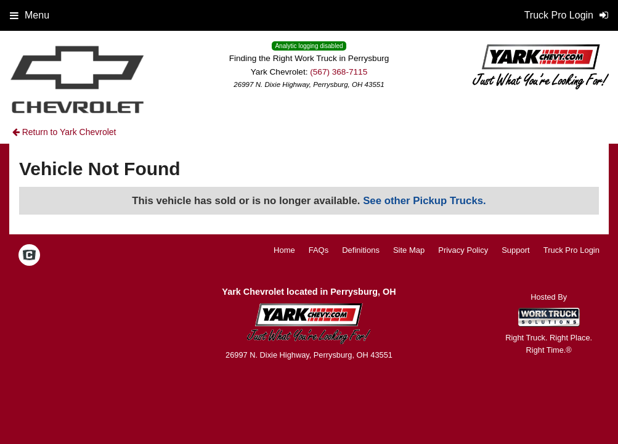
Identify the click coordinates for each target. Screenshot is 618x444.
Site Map (409, 250)
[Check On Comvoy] (29, 256)
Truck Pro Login (571, 250)
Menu (29, 15)
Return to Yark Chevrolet (64, 132)
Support (516, 250)
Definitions (361, 250)
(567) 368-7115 (338, 71)
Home (284, 250)
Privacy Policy (463, 250)
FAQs (319, 250)
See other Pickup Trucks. (424, 201)
